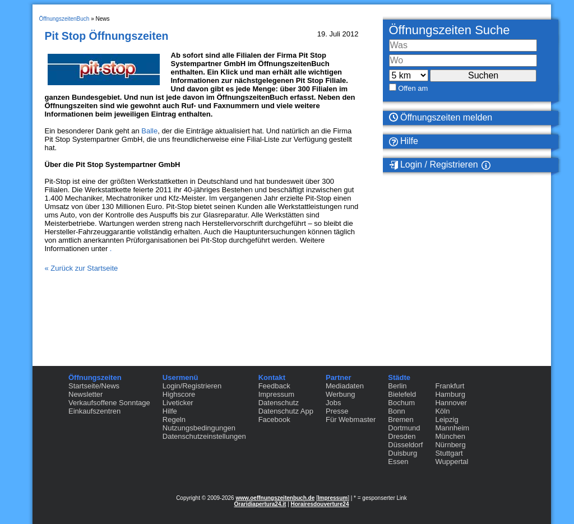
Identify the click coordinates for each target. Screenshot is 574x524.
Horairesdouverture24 (320, 504)
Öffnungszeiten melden (441, 117)
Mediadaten (345, 386)
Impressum (276, 394)
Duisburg (402, 453)
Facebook (274, 419)
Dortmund (404, 428)
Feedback (274, 386)
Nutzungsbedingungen (199, 428)
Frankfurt (449, 386)
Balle (149, 131)
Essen (398, 461)
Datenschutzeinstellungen (204, 436)
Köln (442, 411)
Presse (337, 411)
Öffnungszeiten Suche (449, 30)
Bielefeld (402, 394)
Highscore (179, 394)
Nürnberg (450, 444)
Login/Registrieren (192, 386)
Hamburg (450, 394)
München (450, 436)
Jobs (333, 402)
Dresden (401, 436)
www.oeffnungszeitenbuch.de (274, 498)
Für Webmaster (351, 419)
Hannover (450, 402)
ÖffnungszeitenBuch (64, 19)
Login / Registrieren (433, 165)
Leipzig (446, 419)
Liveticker (178, 402)
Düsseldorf (405, 444)
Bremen (401, 419)
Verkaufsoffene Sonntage (109, 402)
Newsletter (85, 394)
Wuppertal (451, 461)
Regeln (174, 419)
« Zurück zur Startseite (81, 268)
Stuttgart (448, 453)
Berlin (397, 386)
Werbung (340, 394)
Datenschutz (278, 402)
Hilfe (403, 141)
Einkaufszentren (94, 411)
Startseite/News (93, 386)
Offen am (413, 88)
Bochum (401, 402)
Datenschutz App (285, 411)
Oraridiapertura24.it (260, 504)
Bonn (396, 411)
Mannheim (452, 428)
